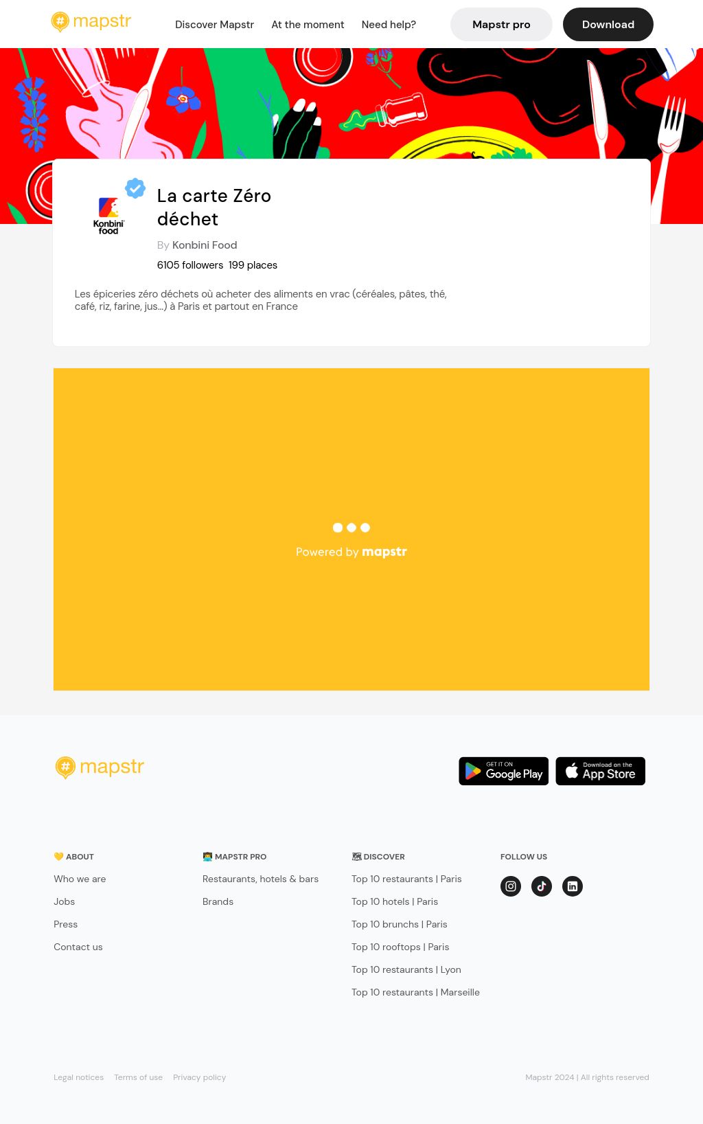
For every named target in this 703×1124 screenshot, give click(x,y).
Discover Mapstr (214, 25)
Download (608, 24)
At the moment (308, 25)
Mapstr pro (501, 24)
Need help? (389, 25)
